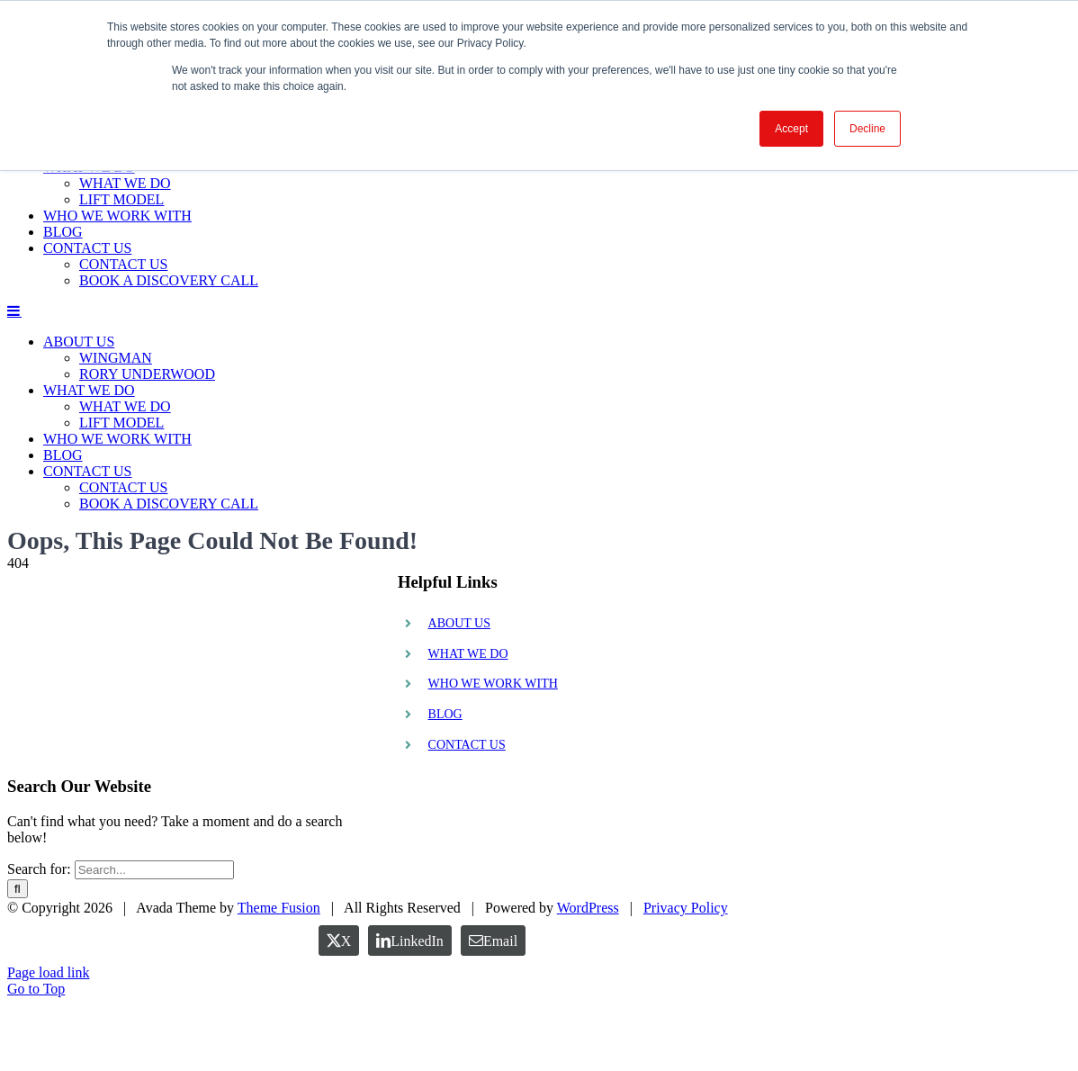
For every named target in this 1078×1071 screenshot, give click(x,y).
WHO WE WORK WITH (493, 683)
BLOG (445, 714)
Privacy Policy (685, 974)
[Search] (17, 888)
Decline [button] (867, 128)
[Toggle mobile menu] (14, 310)
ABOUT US (459, 623)
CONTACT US (467, 745)
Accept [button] (791, 128)
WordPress (588, 974)
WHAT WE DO (468, 654)
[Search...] (154, 869)
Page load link (48, 1039)
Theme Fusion (279, 974)
